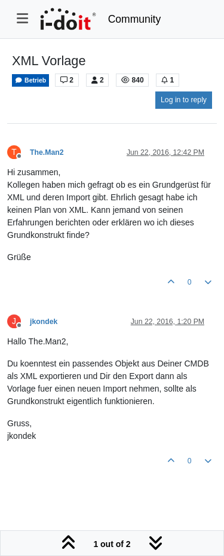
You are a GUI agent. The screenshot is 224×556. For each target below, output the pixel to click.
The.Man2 (47, 152)
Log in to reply (184, 100)
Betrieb (30, 80)
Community (134, 19)
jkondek (43, 321)
